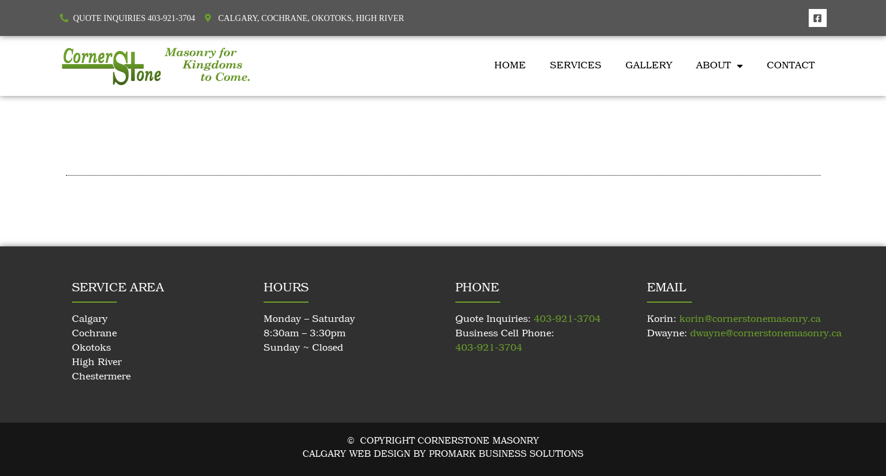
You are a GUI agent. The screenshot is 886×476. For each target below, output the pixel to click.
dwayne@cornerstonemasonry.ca (766, 334)
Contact (791, 66)
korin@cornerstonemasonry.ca (750, 319)
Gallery (648, 66)
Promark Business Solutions (506, 454)
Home (510, 66)
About (719, 66)
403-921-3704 (567, 319)
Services (575, 66)
